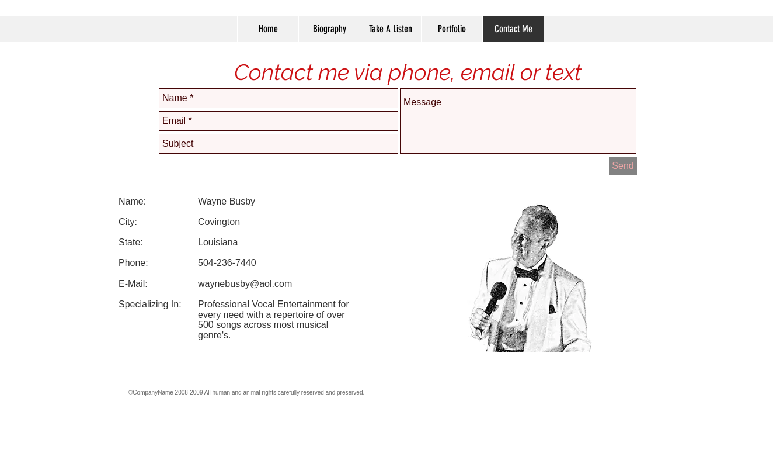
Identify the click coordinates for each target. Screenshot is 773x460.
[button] (451, 29)
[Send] (623, 166)
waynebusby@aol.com (245, 284)
